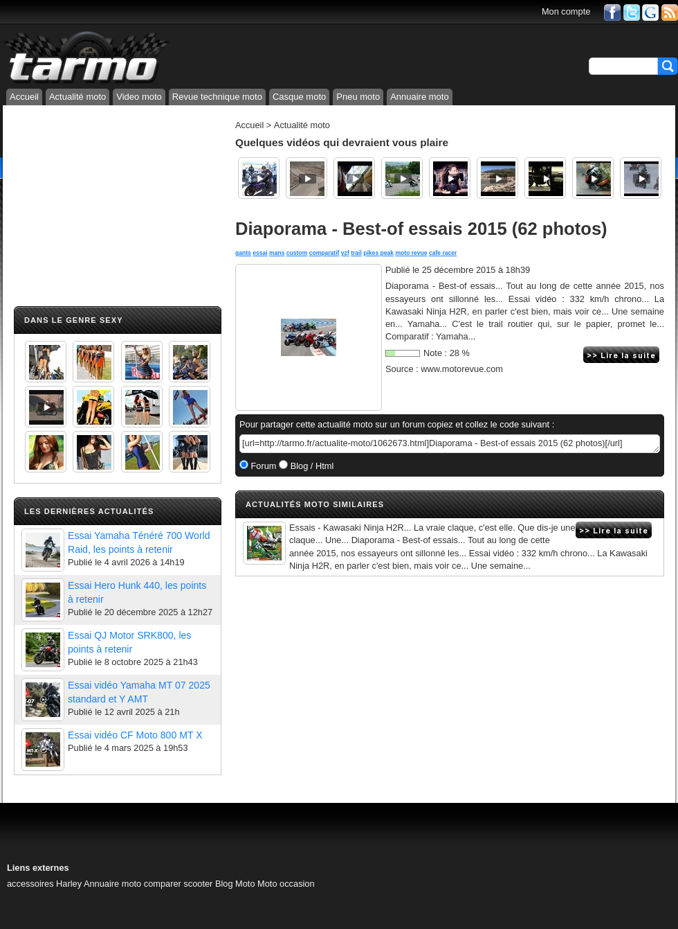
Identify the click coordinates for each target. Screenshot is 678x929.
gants (243, 252)
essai (260, 252)
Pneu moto (358, 96)
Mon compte (566, 11)
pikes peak (378, 252)
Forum (262, 466)
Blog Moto (235, 883)
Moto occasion (286, 883)
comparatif (324, 252)
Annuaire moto (419, 96)
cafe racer (443, 252)
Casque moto (299, 96)
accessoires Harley (44, 883)
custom (296, 252)
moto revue (411, 252)
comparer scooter (178, 883)
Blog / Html (310, 466)
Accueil (24, 96)
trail (356, 252)
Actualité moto (77, 96)
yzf (345, 252)
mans (276, 252)
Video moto (139, 96)
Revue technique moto (217, 96)
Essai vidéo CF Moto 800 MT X (135, 735)
